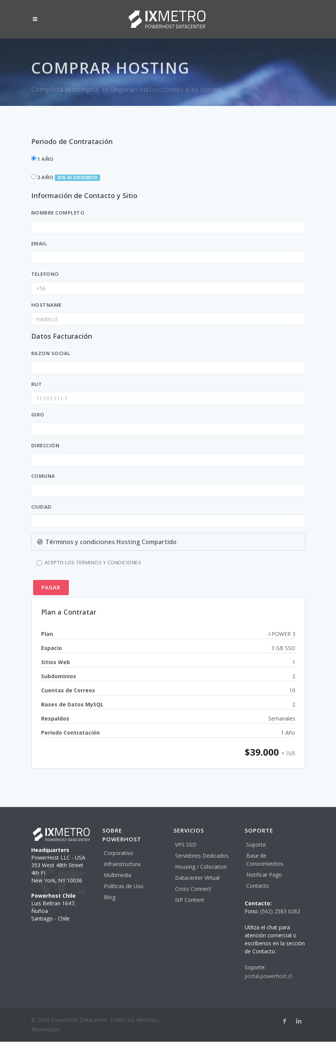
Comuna (43, 475)
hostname (46, 304)
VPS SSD (185, 844)
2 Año (65, 177)
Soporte (256, 844)
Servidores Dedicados (202, 855)
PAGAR (51, 587)
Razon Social (50, 353)
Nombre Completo (58, 212)
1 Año (42, 158)
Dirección (45, 445)
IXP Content (189, 899)
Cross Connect (193, 888)
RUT (36, 384)
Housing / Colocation (201, 866)
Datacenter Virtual (197, 877)
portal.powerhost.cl (268, 976)
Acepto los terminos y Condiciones (89, 562)
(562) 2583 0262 (280, 911)
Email (39, 243)
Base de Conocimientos (264, 859)
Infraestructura (122, 864)
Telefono (45, 274)
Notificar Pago (264, 874)
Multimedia (117, 875)
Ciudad (41, 506)
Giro (38, 414)
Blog (109, 897)
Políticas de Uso (123, 886)
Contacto (257, 885)
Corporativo (118, 853)
